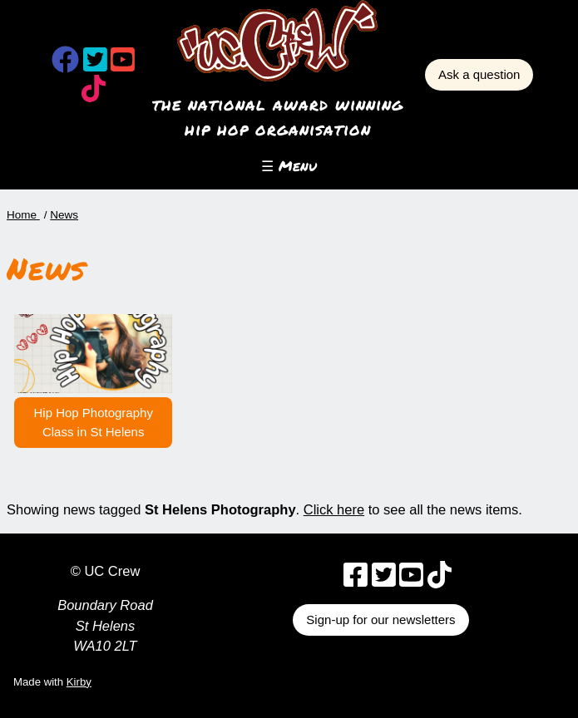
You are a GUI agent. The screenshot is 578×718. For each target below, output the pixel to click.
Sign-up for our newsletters (380, 619)
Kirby (79, 682)
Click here (334, 509)
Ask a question (479, 74)
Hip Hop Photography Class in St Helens (92, 422)
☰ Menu (289, 165)
